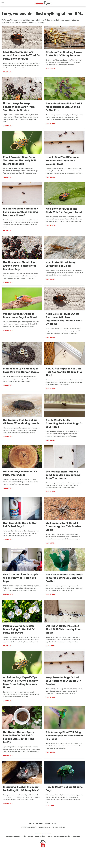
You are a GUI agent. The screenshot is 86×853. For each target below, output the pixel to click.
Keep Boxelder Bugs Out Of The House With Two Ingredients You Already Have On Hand (64, 319)
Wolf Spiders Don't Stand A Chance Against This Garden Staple (63, 526)
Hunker (49, 836)
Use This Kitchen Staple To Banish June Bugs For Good (20, 316)
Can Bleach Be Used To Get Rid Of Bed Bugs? (20, 525)
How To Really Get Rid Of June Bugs (64, 789)
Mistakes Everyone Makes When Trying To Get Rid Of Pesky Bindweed (18, 629)
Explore (30, 836)
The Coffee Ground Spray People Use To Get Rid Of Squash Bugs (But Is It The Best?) (18, 737)
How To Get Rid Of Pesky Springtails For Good (60, 264)
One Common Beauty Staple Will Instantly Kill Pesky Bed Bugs (20, 578)
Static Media (31, 827)
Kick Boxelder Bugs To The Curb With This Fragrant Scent (64, 211)
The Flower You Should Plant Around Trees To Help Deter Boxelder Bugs (20, 265)
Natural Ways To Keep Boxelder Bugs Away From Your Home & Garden (19, 107)
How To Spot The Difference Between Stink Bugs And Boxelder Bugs (62, 160)
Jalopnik (17, 836)
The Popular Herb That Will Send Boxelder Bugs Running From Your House (63, 475)
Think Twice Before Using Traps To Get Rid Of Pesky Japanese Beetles (64, 578)
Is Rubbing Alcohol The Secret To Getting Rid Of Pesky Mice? (21, 789)
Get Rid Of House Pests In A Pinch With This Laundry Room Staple (64, 629)
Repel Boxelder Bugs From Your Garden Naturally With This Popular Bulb (20, 160)
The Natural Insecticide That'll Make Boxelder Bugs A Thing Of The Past (64, 107)
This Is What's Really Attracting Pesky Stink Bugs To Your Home (64, 423)
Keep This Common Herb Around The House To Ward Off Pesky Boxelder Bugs (21, 55)
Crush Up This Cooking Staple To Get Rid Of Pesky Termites (64, 54)
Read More (7, 72)
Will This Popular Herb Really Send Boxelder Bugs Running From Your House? (20, 212)
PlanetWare (76, 836)
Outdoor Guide (65, 836)
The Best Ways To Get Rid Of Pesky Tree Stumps (20, 473)
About (31, 823)
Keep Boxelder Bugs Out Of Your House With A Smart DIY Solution (63, 681)
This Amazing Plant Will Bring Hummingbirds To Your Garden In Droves (64, 735)
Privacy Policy (51, 823)
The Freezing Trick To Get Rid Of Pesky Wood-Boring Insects (21, 422)
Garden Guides (40, 836)
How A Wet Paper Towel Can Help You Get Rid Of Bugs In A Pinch (64, 372)
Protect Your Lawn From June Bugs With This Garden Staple (21, 370)
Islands (56, 836)
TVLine (24, 836)
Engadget (9, 836)
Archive (39, 823)
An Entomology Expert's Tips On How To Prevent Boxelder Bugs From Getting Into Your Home (20, 682)
